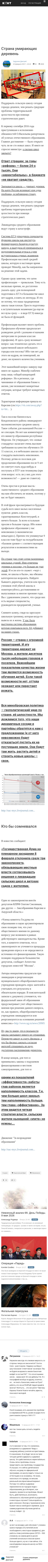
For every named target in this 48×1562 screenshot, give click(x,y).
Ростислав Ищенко (9, 1315)
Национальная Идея (19, 1173)
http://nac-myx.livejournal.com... (18, 810)
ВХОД (23, 3)
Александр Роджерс (9, 1220)
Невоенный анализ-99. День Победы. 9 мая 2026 (23, 1214)
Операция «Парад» (12, 1263)
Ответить (13, 1397)
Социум (5, 1173)
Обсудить (23, 1351)
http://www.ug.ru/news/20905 (29, 1023)
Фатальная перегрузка (14, 1311)
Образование (35, 1173)
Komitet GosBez (7, 1267)
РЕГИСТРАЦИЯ (35, 3)
